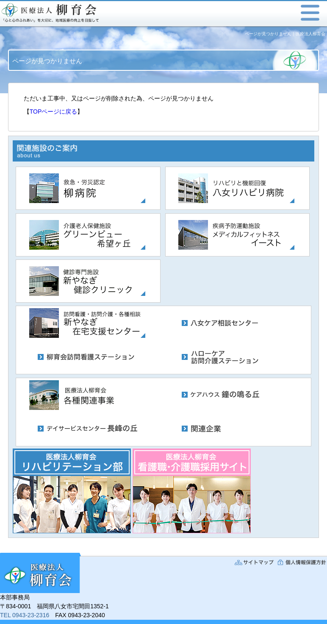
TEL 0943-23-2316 (24, 615)
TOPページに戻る (54, 111)
